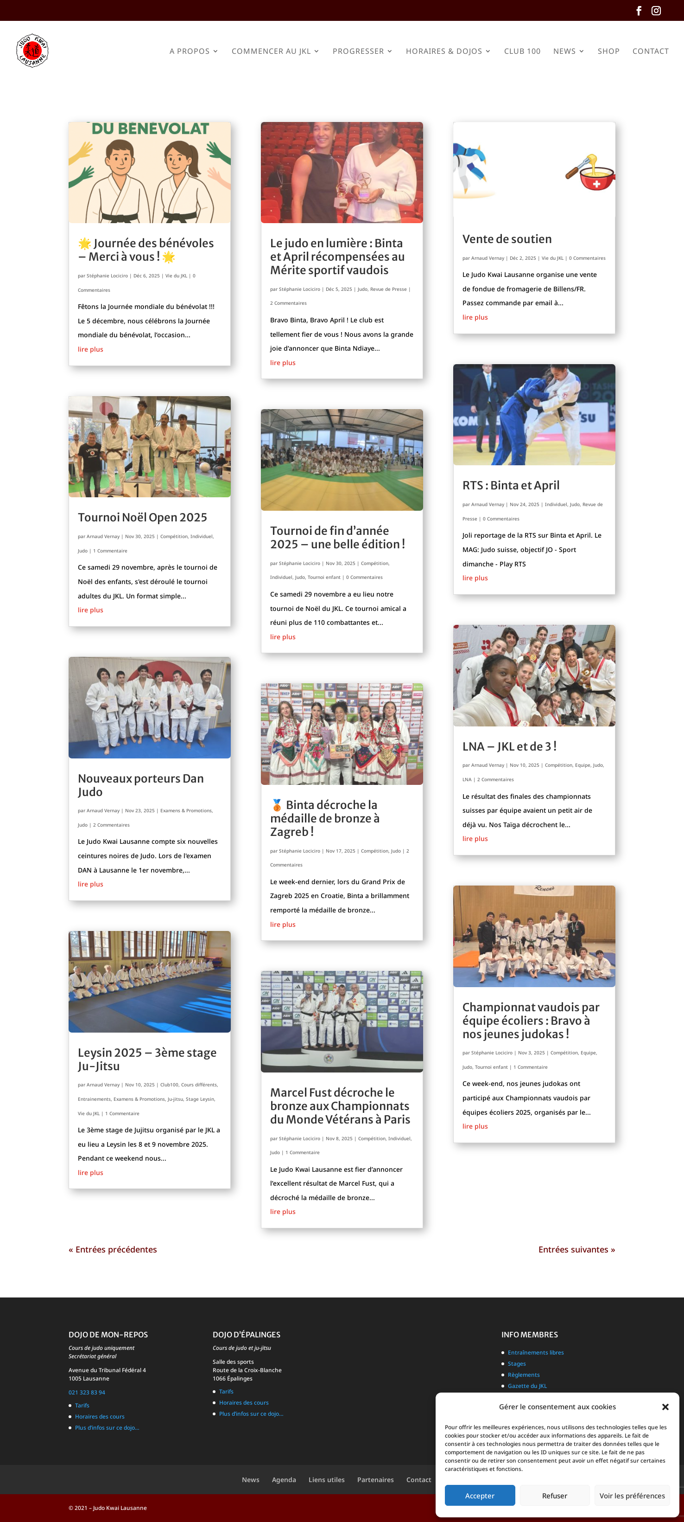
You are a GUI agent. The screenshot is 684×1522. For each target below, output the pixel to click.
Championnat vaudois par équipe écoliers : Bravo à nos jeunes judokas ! (531, 1020)
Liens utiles (327, 1479)
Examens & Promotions (186, 810)
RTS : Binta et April (511, 485)
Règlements (524, 1375)
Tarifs (82, 1405)
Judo (83, 550)
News (564, 52)
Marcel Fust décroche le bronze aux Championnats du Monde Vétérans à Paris (340, 1106)
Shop (609, 52)
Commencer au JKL (271, 52)
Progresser (358, 52)
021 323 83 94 (87, 1392)
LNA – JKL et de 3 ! (509, 746)
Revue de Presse (388, 289)
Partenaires (375, 1479)
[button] (665, 1407)
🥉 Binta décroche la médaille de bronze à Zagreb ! (325, 818)
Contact (651, 52)
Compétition (174, 536)
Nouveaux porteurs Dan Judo (141, 785)
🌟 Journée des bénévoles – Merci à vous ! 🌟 (146, 250)
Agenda (284, 1479)
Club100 (169, 1084)
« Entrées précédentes (113, 1249)
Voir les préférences (632, 1495)
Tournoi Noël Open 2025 (143, 517)
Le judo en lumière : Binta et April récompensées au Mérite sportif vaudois (337, 256)
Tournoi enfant (324, 577)
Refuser (554, 1495)
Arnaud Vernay (103, 536)
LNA (467, 779)
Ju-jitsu (175, 1099)
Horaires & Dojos (444, 52)
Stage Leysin (200, 1099)
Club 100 (522, 52)
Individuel (201, 536)
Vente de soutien (507, 239)
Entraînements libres (536, 1352)
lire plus (90, 349)
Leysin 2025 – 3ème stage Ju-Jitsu (147, 1059)
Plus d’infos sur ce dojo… (107, 1428)
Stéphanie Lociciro (107, 275)
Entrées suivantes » (576, 1249)
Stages (517, 1364)
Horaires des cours (100, 1416)
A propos (190, 52)
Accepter (479, 1495)
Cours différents (199, 1084)
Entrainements (94, 1099)
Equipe (582, 765)
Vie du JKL (176, 275)
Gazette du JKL (527, 1386)
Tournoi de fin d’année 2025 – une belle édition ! (337, 538)
